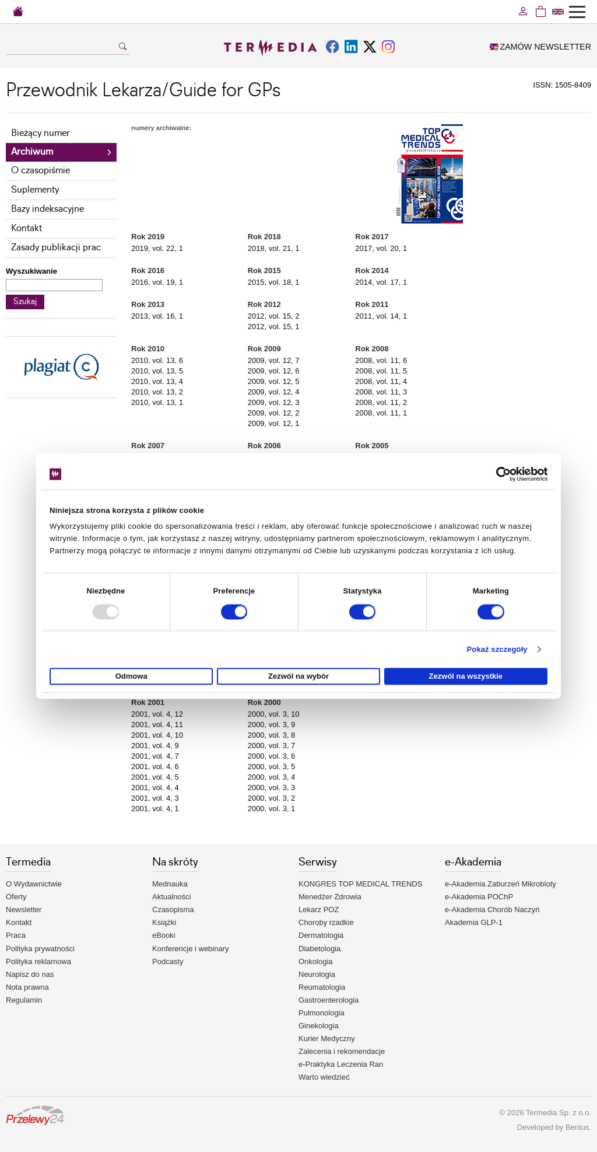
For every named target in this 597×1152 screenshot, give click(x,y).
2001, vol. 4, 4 (155, 787)
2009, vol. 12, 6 (274, 370)
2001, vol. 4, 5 (155, 777)
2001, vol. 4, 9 (155, 745)
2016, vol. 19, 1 (157, 282)
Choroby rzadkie (326, 922)
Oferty (16, 896)
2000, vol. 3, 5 (272, 766)
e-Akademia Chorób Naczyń (492, 909)
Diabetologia (319, 948)
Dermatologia (320, 935)
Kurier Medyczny (326, 1038)
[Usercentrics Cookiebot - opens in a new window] (496, 473)
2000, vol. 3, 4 (272, 777)
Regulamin (24, 1000)
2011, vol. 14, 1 (381, 316)
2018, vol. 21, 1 (274, 248)
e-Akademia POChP (479, 896)
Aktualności (171, 896)
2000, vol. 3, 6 (272, 756)
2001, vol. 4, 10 (157, 735)
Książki (164, 922)
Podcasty (167, 961)
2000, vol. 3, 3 (272, 787)
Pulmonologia (321, 1012)
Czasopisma (173, 909)
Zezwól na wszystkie (466, 676)
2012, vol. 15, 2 (274, 316)
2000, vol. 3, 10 (274, 714)
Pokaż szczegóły (497, 649)
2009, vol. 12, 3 (274, 402)
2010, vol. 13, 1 (157, 402)
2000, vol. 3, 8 (272, 735)
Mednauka (170, 883)
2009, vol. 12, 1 (274, 423)
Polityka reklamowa (38, 961)
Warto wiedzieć (324, 1077)
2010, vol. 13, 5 (157, 370)
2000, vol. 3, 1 (272, 808)
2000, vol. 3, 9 (272, 724)
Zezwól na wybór (298, 676)
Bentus (577, 1127)
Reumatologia (321, 987)
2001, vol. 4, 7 (155, 756)
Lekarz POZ (318, 909)
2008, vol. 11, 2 (381, 402)
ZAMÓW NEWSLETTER (540, 46)
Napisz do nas (30, 974)
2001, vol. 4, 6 (155, 766)
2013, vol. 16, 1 (157, 316)
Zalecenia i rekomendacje (341, 1051)
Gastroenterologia (328, 1000)
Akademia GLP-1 (474, 922)
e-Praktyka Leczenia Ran (340, 1064)
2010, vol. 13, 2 (157, 392)
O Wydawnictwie (34, 883)
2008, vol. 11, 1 (381, 413)
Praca (16, 935)
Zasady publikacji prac (56, 248)
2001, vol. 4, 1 (155, 808)
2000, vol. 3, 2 (272, 798)
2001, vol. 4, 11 (157, 724)
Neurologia (316, 974)
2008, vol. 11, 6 (381, 360)
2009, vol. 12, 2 (274, 413)
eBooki (163, 935)
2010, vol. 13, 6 (157, 360)
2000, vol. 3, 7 (272, 745)
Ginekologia (318, 1025)
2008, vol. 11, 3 (381, 392)
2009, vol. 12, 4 (274, 392)
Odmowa (131, 676)
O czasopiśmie (40, 171)
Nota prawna (27, 987)
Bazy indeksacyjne (47, 209)
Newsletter (23, 909)
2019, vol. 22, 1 (157, 248)
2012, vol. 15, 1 (274, 326)
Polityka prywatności (40, 948)
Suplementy (35, 190)
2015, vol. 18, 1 (274, 282)
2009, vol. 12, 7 (274, 360)
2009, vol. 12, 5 (274, 381)
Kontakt (26, 228)
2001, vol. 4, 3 (155, 798)
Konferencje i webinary (190, 948)
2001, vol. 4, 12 (157, 714)
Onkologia (315, 961)
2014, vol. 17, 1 (381, 282)
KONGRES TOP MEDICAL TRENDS (360, 883)
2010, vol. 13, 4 (157, 381)
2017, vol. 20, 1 (381, 248)
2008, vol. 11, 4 (381, 381)
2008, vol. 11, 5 (381, 370)
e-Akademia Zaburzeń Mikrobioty (500, 883)
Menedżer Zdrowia (329, 896)
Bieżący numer (40, 133)
